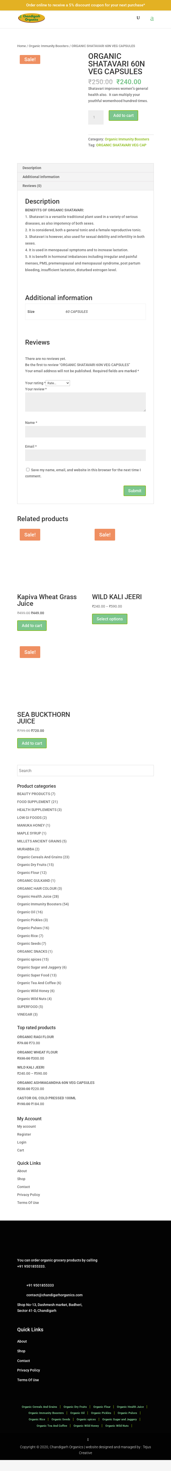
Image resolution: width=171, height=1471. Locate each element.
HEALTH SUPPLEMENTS (36, 821)
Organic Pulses (29, 939)
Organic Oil (26, 923)
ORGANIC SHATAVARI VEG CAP (121, 145)
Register (24, 1145)
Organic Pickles (30, 931)
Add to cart (123, 115)
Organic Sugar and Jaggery (39, 978)
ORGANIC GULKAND (33, 892)
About (22, 1182)
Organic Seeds (29, 954)
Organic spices (29, 970)
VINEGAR (24, 1025)
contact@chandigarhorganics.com (54, 1306)
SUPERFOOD (27, 1018)
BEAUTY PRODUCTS (33, 805)
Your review (36, 400)
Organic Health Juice (34, 907)
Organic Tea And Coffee (36, 994)
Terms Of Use (28, 1214)
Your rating (35, 394)
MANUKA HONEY (31, 836)
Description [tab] (32, 179)
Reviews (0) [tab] (32, 197)
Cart (20, 1161)
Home (21, 46)
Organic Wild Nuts (31, 1010)
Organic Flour (28, 884)
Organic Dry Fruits (31, 876)
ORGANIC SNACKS (32, 962)
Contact (23, 1198)
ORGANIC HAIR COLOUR (37, 899)
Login (21, 1153)
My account (26, 1137)
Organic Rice (27, 947)
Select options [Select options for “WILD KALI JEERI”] (110, 630)
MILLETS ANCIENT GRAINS (39, 852)
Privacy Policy (28, 1206)
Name (31, 434)
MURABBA (25, 860)
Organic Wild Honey (33, 1002)
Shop (21, 1190)
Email (31, 457)
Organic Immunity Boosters (49, 46)
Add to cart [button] (32, 636)
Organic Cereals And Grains (39, 868)
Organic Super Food (33, 986)
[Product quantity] (96, 117)
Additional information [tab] (41, 188)
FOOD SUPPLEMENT (34, 813)
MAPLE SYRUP (29, 844)
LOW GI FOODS (29, 828)
